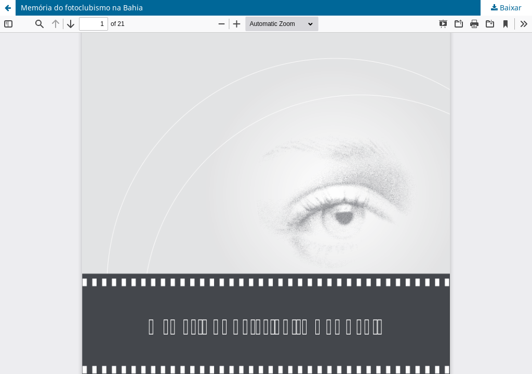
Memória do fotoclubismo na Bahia (82, 7)
